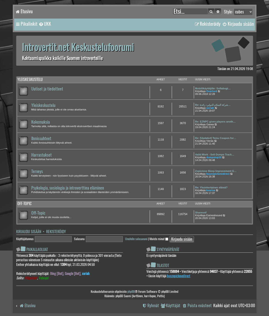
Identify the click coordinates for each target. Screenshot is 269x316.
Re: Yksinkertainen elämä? (211, 187)
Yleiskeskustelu (30, 79)
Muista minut (158, 239)
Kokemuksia (40, 122)
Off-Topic (38, 213)
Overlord (211, 91)
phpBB (131, 291)
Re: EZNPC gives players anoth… (215, 121)
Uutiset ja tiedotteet (47, 89)
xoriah (210, 107)
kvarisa (210, 190)
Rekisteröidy (56, 231)
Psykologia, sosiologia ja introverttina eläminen (67, 188)
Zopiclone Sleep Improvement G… (216, 171)
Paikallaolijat (37, 249)
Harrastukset (41, 155)
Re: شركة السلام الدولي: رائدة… (213, 104)
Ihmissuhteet (41, 138)
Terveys (37, 171)
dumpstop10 (213, 157)
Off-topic (24, 203)
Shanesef (201, 212)
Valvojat (44, 278)
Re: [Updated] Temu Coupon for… (215, 138)
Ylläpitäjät (31, 278)
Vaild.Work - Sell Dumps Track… (214, 154)
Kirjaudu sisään (28, 231)
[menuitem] (45, 24)
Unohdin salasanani (136, 239)
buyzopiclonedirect (218, 173)
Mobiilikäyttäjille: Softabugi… (213, 88)
